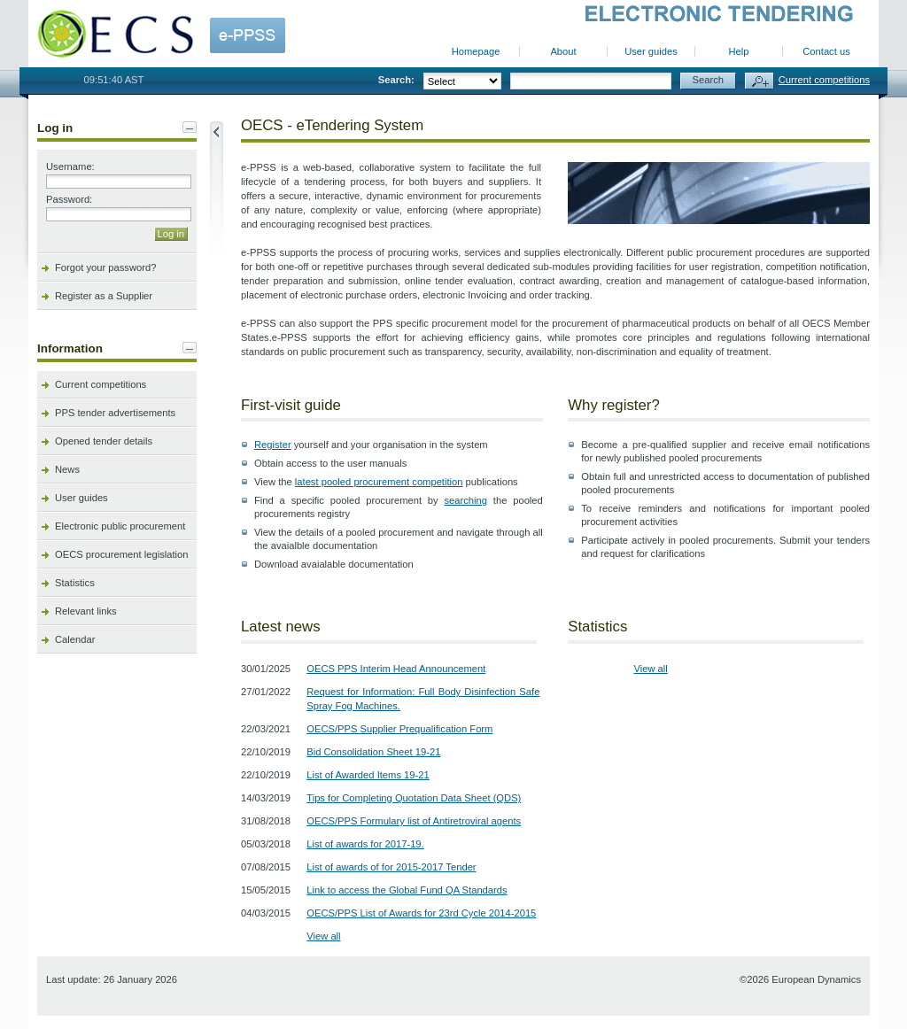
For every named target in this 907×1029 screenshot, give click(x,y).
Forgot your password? (105, 267)
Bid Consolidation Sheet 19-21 (373, 752)
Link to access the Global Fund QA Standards (406, 890)
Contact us (825, 51)
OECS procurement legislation (121, 554)
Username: (70, 166)
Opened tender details (103, 441)
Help (738, 51)
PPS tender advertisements (115, 412)
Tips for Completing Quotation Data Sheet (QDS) (413, 798)
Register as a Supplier (103, 295)
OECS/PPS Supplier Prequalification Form (399, 728)
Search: (396, 79)
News (67, 469)
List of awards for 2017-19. (364, 844)
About (563, 51)
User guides (651, 51)
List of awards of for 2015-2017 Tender (391, 867)
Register (272, 444)
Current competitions (824, 79)
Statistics (75, 582)
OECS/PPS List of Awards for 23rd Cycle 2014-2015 (421, 913)
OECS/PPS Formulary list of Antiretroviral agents (413, 821)
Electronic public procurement (120, 526)
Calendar (75, 639)
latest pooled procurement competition (379, 481)
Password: (69, 199)
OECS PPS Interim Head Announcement (395, 668)
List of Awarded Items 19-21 (367, 775)
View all (323, 936)
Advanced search (759, 81)
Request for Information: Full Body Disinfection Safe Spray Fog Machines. (422, 698)
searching (465, 500)
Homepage (476, 51)
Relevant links (86, 611)
